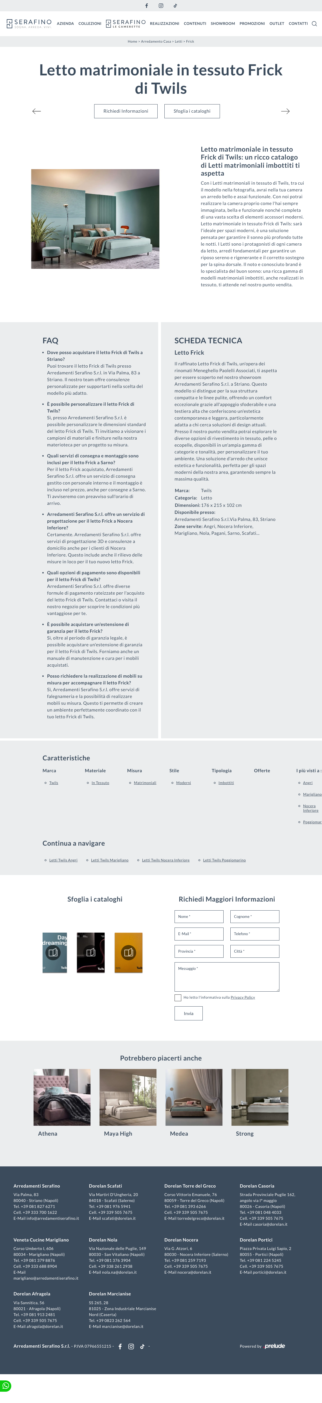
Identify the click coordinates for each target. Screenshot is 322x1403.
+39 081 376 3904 (113, 1260)
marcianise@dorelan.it (123, 1326)
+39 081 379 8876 (38, 1260)
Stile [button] (174, 770)
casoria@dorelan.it (270, 1224)
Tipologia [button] (222, 770)
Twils (53, 782)
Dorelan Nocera (181, 1240)
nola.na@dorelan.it (119, 1272)
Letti (178, 41)
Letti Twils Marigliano (110, 860)
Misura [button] (134, 770)
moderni (183, 782)
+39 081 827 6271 (38, 1206)
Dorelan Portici (256, 1240)
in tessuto (100, 782)
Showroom (223, 23)
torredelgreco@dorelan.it (200, 1218)
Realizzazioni (164, 23)
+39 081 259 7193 (189, 1260)
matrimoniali (145, 782)
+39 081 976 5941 (113, 1206)
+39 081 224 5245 (264, 1260)
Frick (190, 41)
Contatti (298, 23)
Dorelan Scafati (105, 1186)
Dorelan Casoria (257, 1186)
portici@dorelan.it (269, 1272)
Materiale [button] (95, 770)
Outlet (277, 23)
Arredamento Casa (156, 41)
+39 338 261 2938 (115, 1266)
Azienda (65, 23)
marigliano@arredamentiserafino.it (46, 1278)
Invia (188, 1013)
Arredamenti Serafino (37, 1186)
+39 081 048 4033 (264, 1212)
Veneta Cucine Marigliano (41, 1240)
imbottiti (226, 782)
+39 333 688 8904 (40, 1266)
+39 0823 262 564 (113, 1320)
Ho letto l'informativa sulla (219, 997)
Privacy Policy (243, 997)
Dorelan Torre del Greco (190, 1186)
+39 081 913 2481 (38, 1314)
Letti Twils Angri (63, 860)
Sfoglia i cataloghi (192, 111)
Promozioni (252, 23)
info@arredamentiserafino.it (53, 1218)
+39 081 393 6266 (189, 1206)
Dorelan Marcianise (110, 1294)
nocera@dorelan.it (194, 1272)
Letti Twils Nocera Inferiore (166, 860)
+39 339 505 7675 (115, 1212)
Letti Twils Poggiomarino (224, 860)
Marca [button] (49, 770)
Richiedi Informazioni (125, 111)
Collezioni (90, 23)
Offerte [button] (262, 770)
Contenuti (195, 23)
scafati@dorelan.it (119, 1218)
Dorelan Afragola (32, 1294)
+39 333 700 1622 (40, 1212)
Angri (308, 782)
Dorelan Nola (103, 1240)
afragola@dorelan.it (45, 1326)
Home (132, 41)
